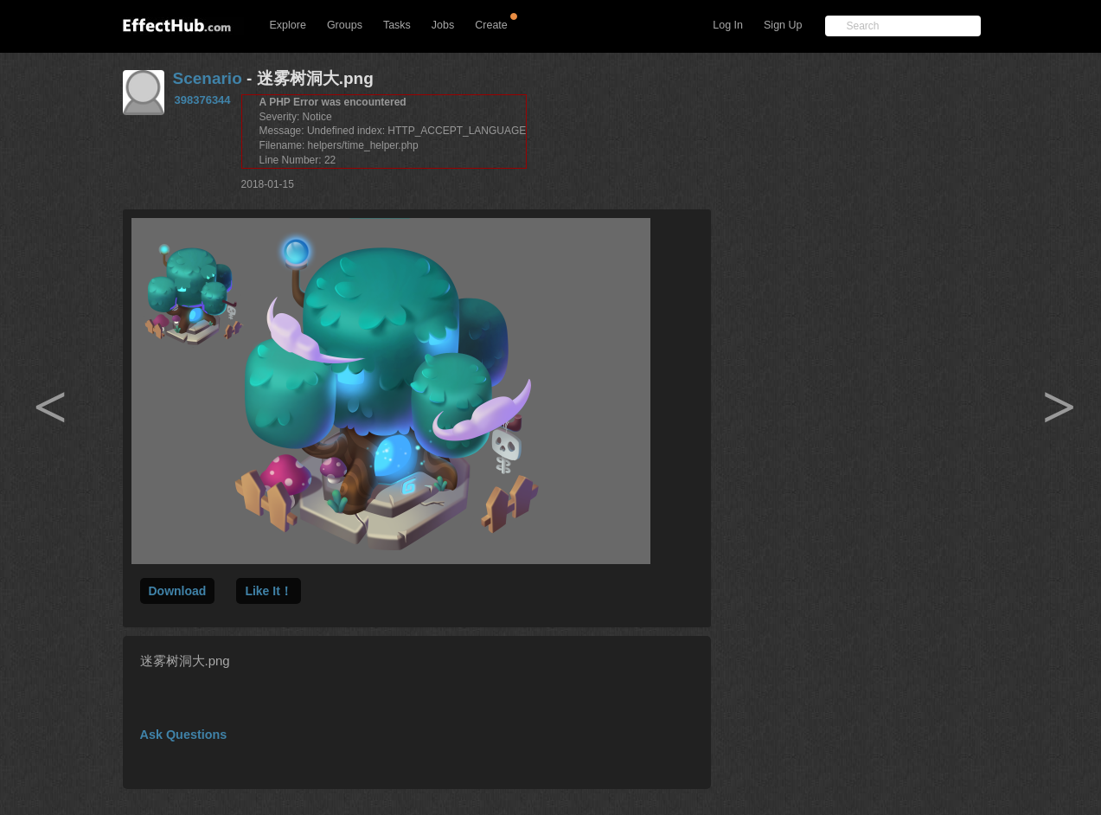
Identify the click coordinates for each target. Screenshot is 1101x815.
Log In (728, 25)
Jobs (443, 25)
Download (178, 591)
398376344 (203, 99)
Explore (288, 25)
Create (491, 25)
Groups (344, 25)
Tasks (397, 25)
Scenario (207, 78)
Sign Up (783, 25)
